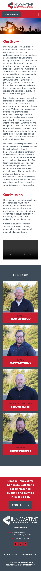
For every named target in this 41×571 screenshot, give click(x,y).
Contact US (20, 527)
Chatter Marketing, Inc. (26, 555)
